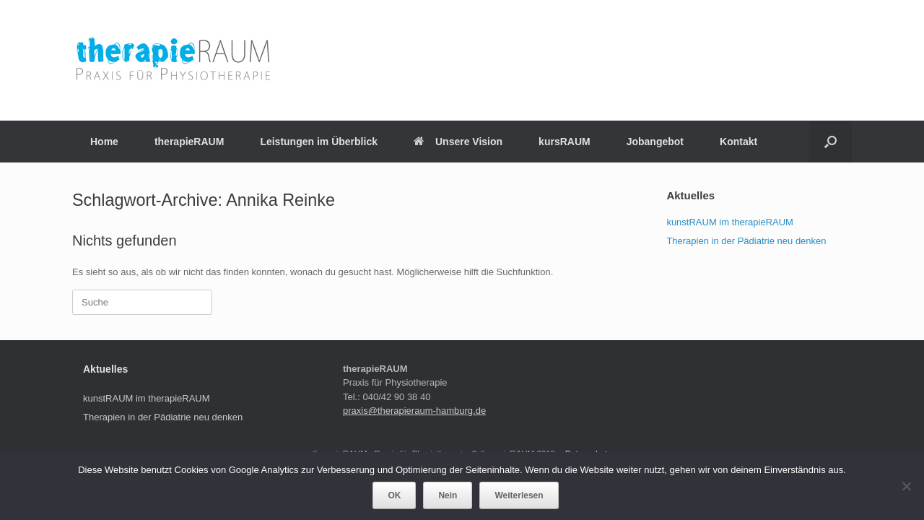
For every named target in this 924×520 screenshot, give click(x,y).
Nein (447, 495)
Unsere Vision (458, 141)
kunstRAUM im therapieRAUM (729, 222)
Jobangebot (655, 141)
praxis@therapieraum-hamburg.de (414, 410)
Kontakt (738, 141)
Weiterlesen (518, 495)
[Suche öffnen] (830, 141)
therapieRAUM (189, 141)
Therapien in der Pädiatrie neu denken (746, 240)
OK (394, 495)
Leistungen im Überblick (319, 141)
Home (104, 141)
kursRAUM (564, 141)
